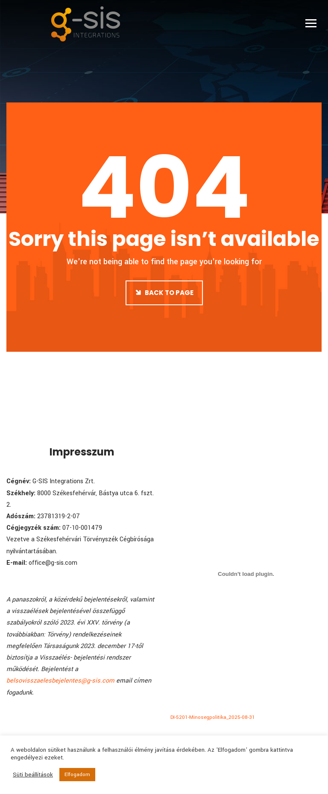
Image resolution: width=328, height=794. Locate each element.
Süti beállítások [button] (33, 775)
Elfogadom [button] (77, 774)
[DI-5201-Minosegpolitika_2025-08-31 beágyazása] (246, 574)
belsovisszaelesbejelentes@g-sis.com (60, 680)
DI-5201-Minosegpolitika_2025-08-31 (212, 717)
